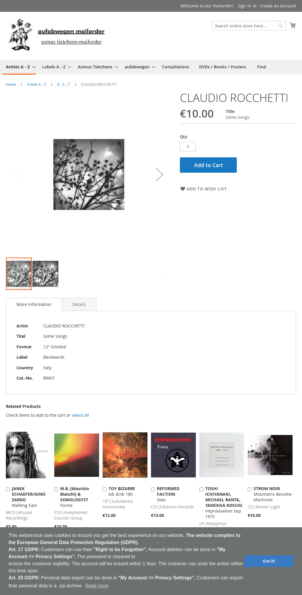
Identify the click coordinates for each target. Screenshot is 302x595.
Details (79, 304)
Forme (74, 497)
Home (11, 84)
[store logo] (56, 35)
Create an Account (278, 6)
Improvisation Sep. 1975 (223, 502)
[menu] (151, 67)
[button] (159, 174)
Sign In (244, 6)
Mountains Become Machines (273, 494)
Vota (168, 494)
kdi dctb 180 (122, 491)
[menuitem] (19, 67)
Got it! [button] (269, 561)
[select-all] (80, 415)
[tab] (34, 304)
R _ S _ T (63, 84)
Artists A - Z (36, 84)
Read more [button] (97, 585)
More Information (34, 304)
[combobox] (249, 25)
